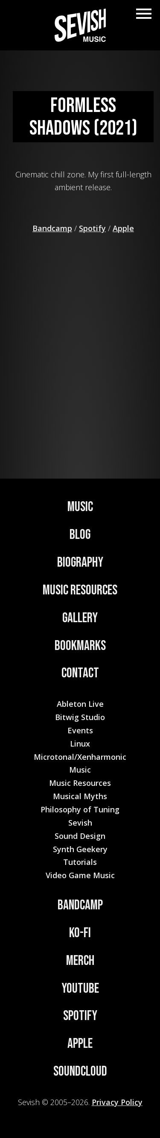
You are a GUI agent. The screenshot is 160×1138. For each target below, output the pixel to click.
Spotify (92, 228)
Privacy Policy (117, 1102)
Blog (80, 534)
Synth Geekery (80, 849)
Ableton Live (80, 704)
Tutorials (80, 862)
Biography (80, 562)
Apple (123, 228)
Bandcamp (52, 228)
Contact (80, 673)
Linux (80, 743)
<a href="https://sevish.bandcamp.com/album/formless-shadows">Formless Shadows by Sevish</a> (83, 342)
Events (80, 730)
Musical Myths (80, 796)
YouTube (80, 988)
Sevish (80, 822)
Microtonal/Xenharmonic (80, 757)
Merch (80, 961)
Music (80, 507)
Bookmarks (80, 646)
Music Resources (80, 590)
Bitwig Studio (80, 717)
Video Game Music (80, 875)
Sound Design (80, 836)
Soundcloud (80, 1071)
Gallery (80, 618)
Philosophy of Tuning (80, 809)
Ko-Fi (80, 933)
